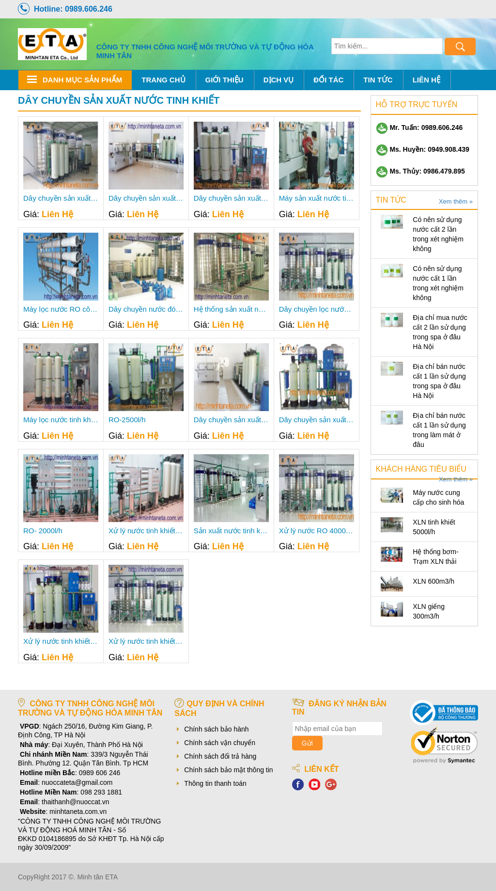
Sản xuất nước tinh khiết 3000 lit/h (231, 531)
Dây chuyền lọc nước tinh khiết (316, 309)
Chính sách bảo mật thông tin (228, 770)
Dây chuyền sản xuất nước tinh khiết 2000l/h (316, 420)
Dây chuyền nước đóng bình (146, 309)
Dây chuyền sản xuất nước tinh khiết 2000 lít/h (146, 198)
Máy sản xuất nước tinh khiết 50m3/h (316, 198)
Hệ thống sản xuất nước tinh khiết (231, 309)
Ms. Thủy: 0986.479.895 (420, 171)
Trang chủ (163, 80)
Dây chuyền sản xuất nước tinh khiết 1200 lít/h (231, 198)
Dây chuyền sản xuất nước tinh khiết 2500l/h (231, 420)
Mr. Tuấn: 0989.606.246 (419, 127)
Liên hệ (426, 80)
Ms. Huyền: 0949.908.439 (422, 149)
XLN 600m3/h (433, 581)
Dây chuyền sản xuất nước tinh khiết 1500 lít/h (60, 198)
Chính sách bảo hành (216, 729)
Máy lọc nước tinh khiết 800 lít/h (60, 420)
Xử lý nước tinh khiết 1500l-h (60, 641)
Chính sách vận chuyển (219, 743)
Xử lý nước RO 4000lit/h (316, 531)
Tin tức (377, 80)
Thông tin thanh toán (215, 783)
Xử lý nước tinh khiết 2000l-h (146, 531)
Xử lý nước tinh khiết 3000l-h (146, 641)
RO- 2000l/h (42, 531)
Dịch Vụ (279, 80)
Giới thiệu (224, 80)
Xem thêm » (456, 201)
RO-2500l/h (127, 420)
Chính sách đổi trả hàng (220, 756)
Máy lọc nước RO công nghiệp (60, 309)
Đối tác (328, 80)
